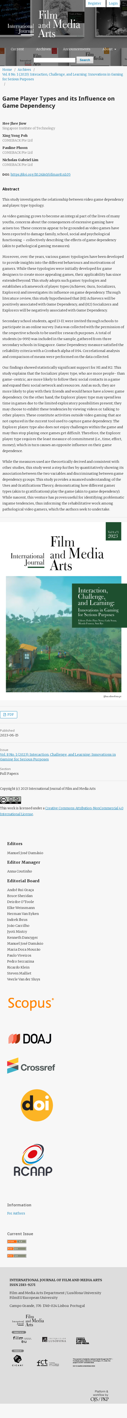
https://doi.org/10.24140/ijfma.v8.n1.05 (41, 174)
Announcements (76, 49)
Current (17, 49)
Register (94, 3)
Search (85, 60)
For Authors (16, 1213)
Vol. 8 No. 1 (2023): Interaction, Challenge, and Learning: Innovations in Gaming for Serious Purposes (62, 76)
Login (113, 3)
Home (7, 70)
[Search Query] (54, 60)
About (108, 49)
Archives (43, 49)
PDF (10, 715)
